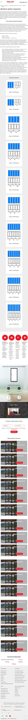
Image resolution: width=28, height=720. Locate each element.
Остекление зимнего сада (19, 677)
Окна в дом (3, 694)
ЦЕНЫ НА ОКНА (17, 687)
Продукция (6, 5)
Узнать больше (19, 462)
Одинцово (20, 661)
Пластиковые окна (4, 688)
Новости (2, 675)
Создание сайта (4, 718)
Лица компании (4, 674)
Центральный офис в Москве (7, 659)
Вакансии (2, 678)
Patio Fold (24, 5)
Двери (20, 5)
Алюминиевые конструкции (13, 5)
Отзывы (2, 677)
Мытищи (7, 661)
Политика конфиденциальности (7, 683)
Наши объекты (3, 670)
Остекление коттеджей (19, 672)
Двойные (3, 6)
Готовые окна (3, 698)
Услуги (16, 692)
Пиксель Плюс (13, 718)
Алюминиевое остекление (20, 675)
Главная (2, 5)
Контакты (17, 694)
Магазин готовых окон (19, 686)
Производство (3, 672)
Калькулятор (3, 696)
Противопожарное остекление (20, 680)
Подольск (21, 659)
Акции (16, 689)
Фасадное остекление (19, 678)
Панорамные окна (4, 690)
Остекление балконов (19, 670)
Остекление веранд (18, 674)
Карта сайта (17, 695)
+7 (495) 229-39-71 (23, 2)
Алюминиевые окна (4, 691)
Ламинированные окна (5, 693)
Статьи (2, 680)
